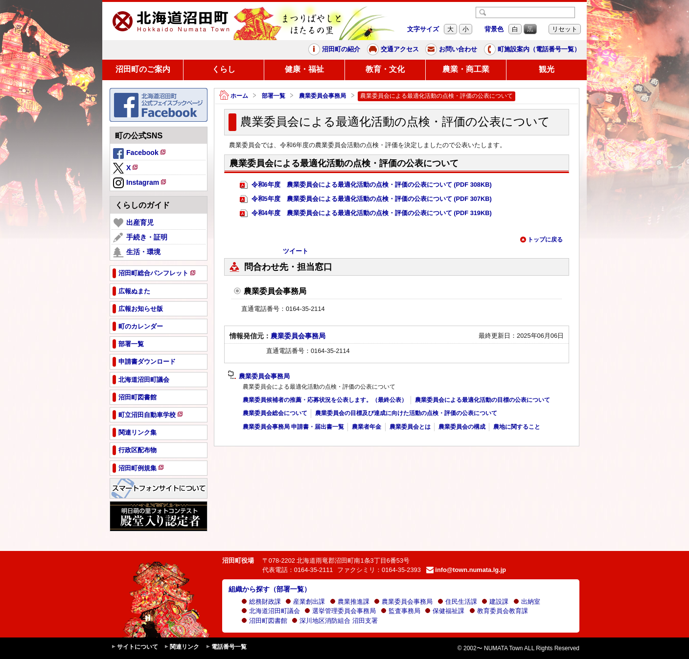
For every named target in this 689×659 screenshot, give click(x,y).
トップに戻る (541, 239)
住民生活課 (457, 601)
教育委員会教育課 (498, 611)
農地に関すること (516, 427)
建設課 (495, 601)
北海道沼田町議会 (270, 611)
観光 (546, 69)
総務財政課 (261, 601)
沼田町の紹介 (334, 49)
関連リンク (181, 647)
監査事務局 (400, 611)
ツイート (295, 251)
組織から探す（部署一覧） (270, 589)
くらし (223, 69)
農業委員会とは (410, 427)
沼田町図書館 (264, 620)
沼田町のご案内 (142, 69)
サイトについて (134, 647)
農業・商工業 (465, 69)
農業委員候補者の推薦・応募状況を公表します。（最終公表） (325, 400)
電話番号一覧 (226, 647)
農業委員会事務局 (322, 96)
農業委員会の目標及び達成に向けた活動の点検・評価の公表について (406, 413)
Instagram (140, 183)
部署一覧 (273, 96)
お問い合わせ (451, 49)
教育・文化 (385, 69)
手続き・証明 (140, 237)
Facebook (140, 154)
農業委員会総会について (275, 413)
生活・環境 (137, 252)
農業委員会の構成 (461, 427)
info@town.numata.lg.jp (466, 569)
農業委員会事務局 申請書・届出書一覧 (293, 427)
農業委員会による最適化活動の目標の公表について (482, 400)
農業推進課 (349, 601)
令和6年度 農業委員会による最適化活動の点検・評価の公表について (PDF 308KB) (366, 185)
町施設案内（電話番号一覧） (532, 49)
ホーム (233, 96)
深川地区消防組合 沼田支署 (335, 620)
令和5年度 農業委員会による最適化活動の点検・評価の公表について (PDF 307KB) (366, 199)
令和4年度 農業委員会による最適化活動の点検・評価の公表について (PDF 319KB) (366, 213)
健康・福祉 (304, 69)
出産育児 (133, 223)
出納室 (526, 601)
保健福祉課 (444, 611)
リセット (564, 29)
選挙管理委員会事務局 (340, 611)
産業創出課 (305, 601)
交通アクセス (393, 49)
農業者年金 (366, 427)
